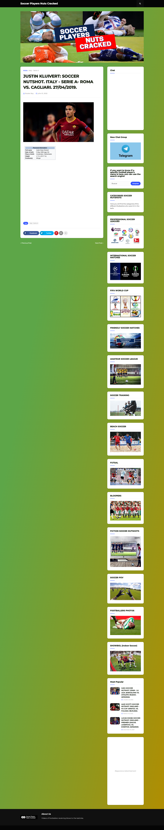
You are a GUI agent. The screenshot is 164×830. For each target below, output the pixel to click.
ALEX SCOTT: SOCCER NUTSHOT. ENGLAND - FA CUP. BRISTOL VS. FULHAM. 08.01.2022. (130, 707)
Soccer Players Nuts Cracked (39, 3)
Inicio (25, 70)
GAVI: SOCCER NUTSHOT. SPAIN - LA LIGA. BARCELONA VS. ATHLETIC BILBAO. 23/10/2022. (130, 692)
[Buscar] (120, 183)
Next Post (98, 243)
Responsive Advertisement (125, 771)
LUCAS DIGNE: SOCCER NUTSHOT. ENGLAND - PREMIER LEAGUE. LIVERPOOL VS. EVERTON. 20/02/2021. (130, 722)
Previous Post (26, 243)
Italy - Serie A (34, 70)
